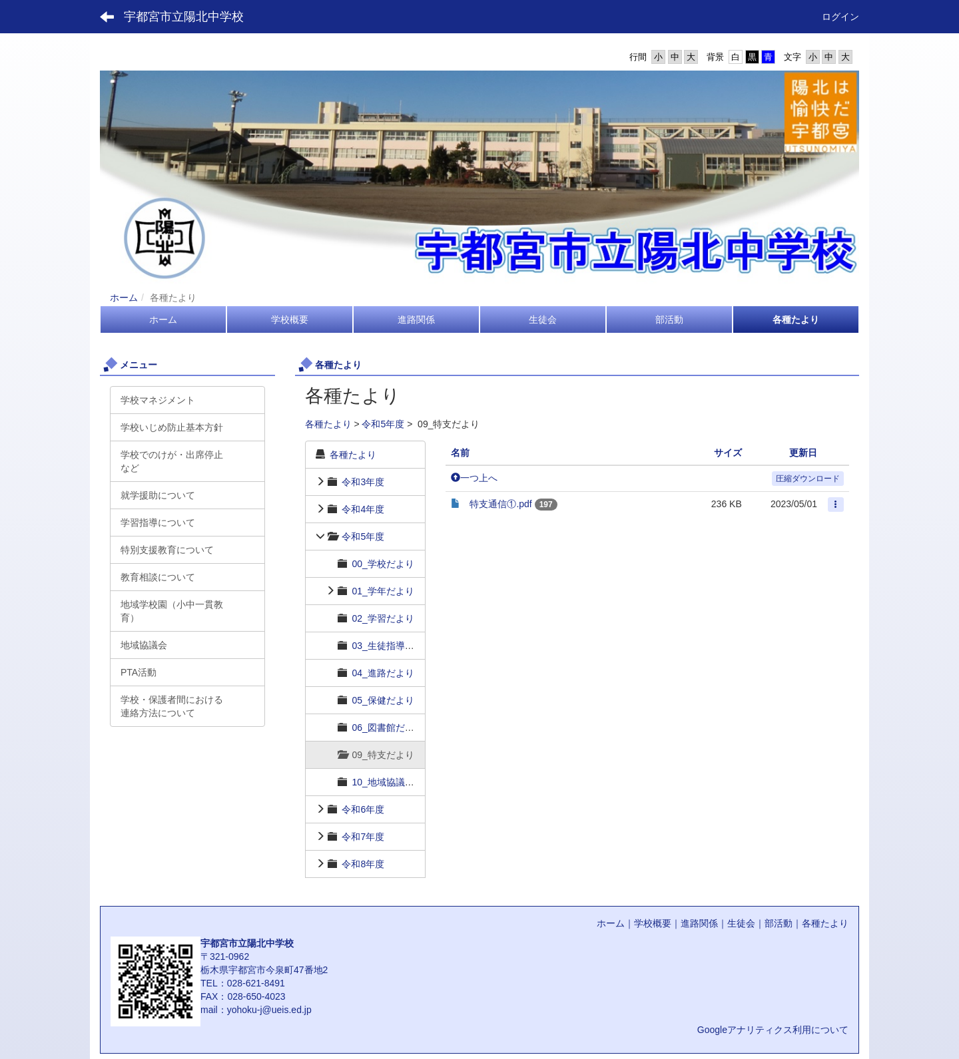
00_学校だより (383, 563)
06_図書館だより (387, 727)
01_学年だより (383, 591)
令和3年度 (363, 482)
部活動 (779, 923)
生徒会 (741, 923)
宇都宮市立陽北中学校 (184, 16)
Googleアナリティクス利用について (772, 1029)
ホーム (124, 297)
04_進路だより (383, 673)
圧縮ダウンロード (808, 478)
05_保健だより (383, 700)
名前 (460, 452)
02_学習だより (383, 618)
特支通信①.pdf (500, 504)
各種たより (328, 424)
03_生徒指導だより (392, 645)
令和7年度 (363, 836)
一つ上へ (474, 478)
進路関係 (699, 923)
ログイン (840, 16)
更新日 (803, 452)
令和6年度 (363, 809)
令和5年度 (383, 424)
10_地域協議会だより (397, 782)
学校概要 (652, 923)
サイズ (728, 452)
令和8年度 (363, 864)
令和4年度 (363, 509)
